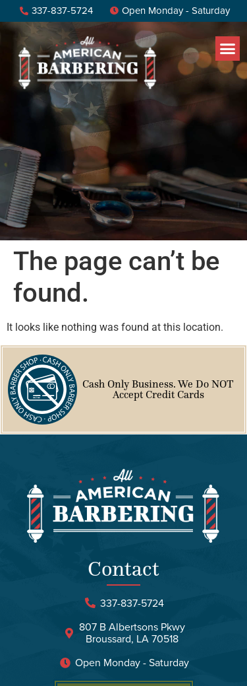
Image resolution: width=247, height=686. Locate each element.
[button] (227, 48)
